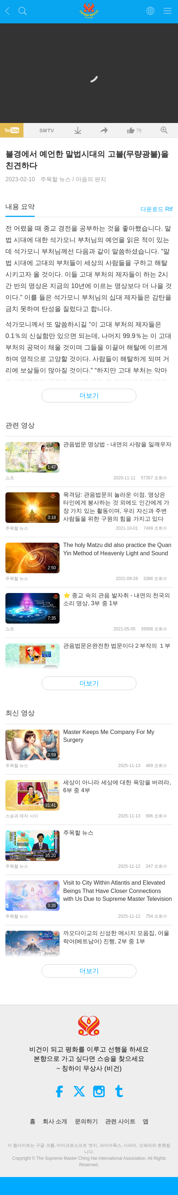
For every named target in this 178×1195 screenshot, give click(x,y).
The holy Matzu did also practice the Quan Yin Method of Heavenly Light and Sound (117, 549)
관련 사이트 (120, 1121)
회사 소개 (55, 1121)
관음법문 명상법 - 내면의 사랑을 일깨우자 (117, 444)
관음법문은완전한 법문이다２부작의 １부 (116, 646)
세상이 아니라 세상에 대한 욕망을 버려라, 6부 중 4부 (117, 786)
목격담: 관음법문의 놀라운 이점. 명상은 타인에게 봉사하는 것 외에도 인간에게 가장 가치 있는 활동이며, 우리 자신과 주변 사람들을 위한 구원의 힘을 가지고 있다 (116, 507)
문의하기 (86, 1121)
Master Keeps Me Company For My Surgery (109, 736)
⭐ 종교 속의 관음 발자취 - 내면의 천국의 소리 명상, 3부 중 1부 (116, 599)
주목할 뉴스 (55, 179)
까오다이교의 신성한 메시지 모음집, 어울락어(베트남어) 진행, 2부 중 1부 (116, 937)
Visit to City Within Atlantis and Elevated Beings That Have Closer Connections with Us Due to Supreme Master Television (117, 891)
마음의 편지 (91, 179)
